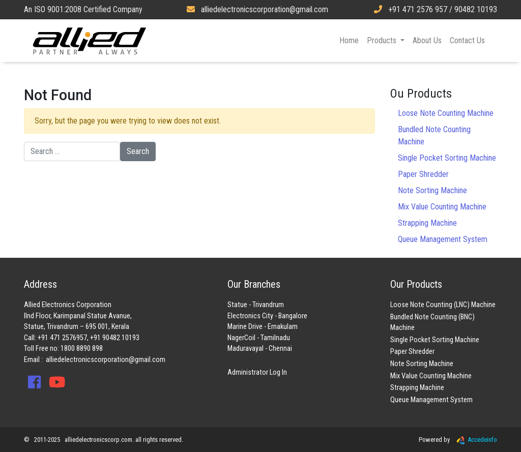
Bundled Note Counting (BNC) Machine (432, 323)
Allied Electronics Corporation (89, 40)
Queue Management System (442, 239)
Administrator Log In (257, 372)
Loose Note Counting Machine (446, 113)
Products (382, 40)
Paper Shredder (423, 174)
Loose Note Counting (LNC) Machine (443, 304)
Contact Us (467, 40)
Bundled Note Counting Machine (434, 135)
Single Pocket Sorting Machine (447, 158)
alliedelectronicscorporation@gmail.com (105, 359)
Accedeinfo (474, 439)
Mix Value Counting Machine (442, 207)
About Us (427, 40)
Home (349, 40)
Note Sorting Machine (432, 190)
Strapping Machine (427, 223)
